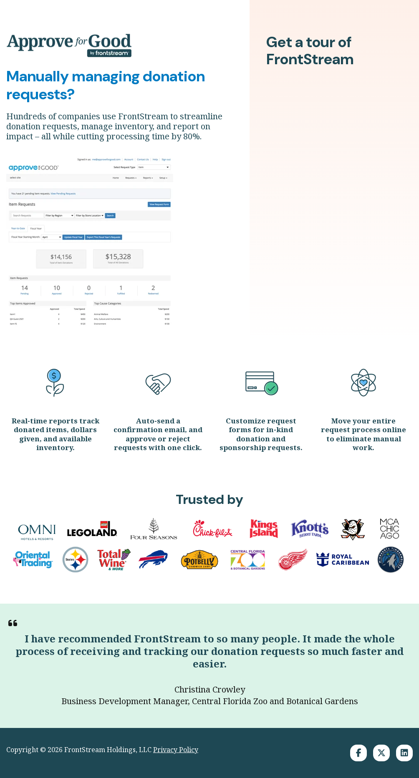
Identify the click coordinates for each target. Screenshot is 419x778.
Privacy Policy (175, 749)
